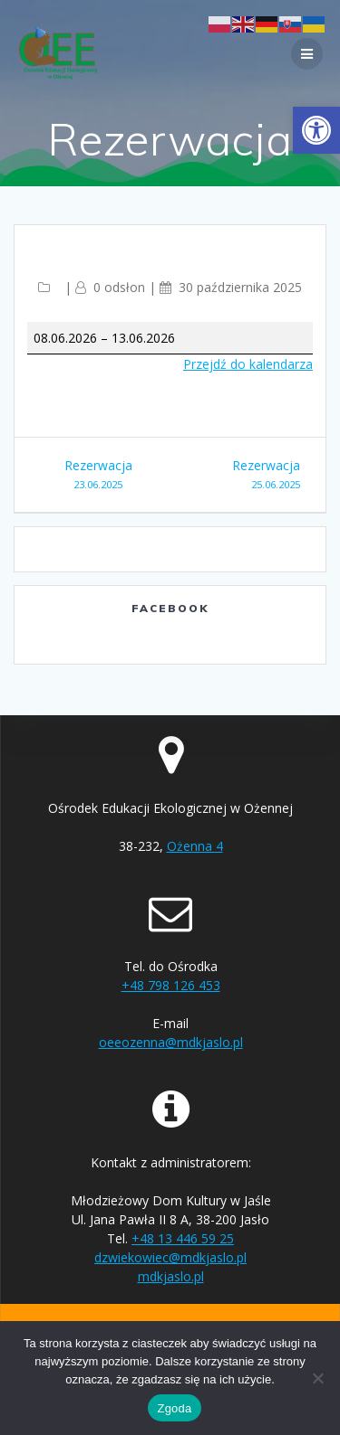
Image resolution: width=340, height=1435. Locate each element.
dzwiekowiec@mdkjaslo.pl (170, 1257)
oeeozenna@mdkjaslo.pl (171, 1042)
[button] (316, 130)
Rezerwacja (98, 475)
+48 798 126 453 (170, 985)
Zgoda (174, 1408)
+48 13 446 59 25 (182, 1238)
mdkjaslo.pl (171, 1276)
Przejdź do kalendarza (248, 364)
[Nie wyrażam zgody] (317, 1378)
